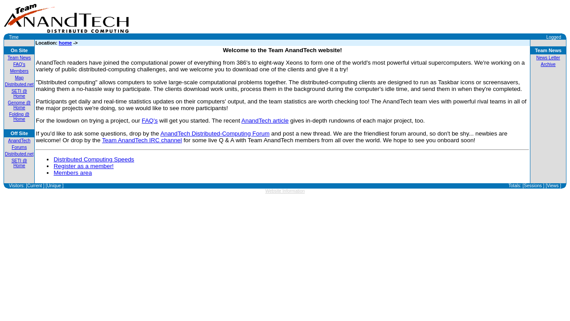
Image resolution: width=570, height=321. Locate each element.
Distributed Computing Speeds (93, 159)
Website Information (285, 191)
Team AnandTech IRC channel (142, 140)
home (65, 42)
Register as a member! (83, 166)
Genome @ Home (19, 105)
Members (19, 71)
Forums (19, 147)
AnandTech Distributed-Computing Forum (214, 133)
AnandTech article (265, 120)
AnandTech (19, 140)
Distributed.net (19, 84)
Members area (72, 172)
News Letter (548, 57)
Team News (19, 57)
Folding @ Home (19, 117)
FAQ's (19, 64)
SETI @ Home (19, 94)
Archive (548, 64)
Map (19, 77)
